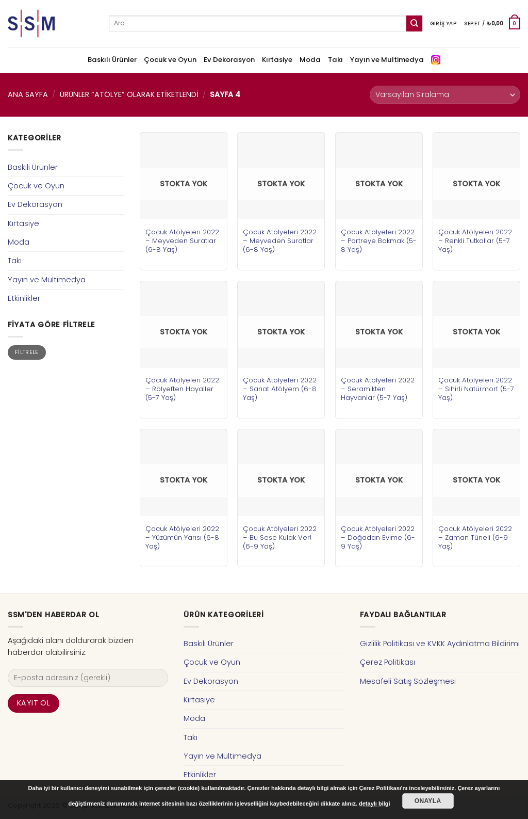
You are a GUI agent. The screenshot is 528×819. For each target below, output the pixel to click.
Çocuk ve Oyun (170, 60)
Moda (310, 60)
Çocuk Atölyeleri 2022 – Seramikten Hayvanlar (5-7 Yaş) (378, 389)
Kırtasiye (277, 60)
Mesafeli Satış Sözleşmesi (408, 681)
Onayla (428, 801)
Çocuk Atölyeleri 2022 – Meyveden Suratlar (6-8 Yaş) (182, 241)
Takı (335, 60)
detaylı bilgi (374, 803)
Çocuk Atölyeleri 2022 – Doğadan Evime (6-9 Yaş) (378, 537)
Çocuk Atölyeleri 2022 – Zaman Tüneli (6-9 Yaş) (475, 537)
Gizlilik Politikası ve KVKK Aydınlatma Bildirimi (440, 643)
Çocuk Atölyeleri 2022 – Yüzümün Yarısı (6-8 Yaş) (182, 537)
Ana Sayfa (28, 94)
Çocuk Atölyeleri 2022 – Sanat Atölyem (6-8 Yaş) (280, 389)
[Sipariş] (445, 95)
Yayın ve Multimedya (387, 60)
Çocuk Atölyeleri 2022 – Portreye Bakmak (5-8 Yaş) (379, 241)
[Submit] (414, 23)
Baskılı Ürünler (112, 60)
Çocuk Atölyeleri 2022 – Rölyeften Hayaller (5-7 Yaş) (182, 389)
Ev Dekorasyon (229, 60)
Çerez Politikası (387, 662)
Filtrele (27, 352)
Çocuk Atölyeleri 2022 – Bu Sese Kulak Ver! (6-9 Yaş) (280, 537)
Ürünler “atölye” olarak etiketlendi (129, 94)
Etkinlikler (24, 298)
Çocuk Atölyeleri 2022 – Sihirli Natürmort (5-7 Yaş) (476, 389)
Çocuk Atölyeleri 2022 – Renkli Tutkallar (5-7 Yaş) (475, 241)
